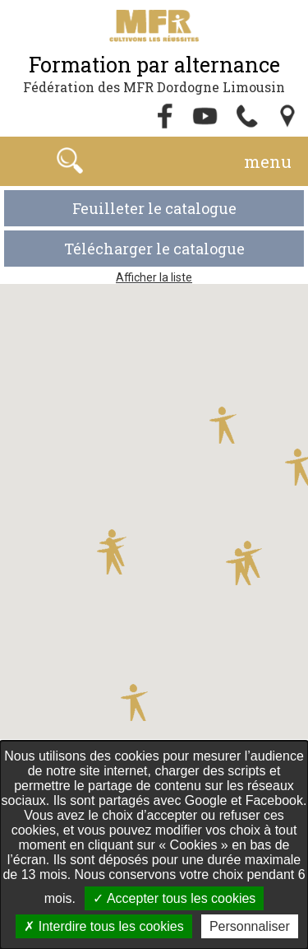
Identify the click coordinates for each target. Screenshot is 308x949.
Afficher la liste (154, 277)
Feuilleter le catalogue (154, 208)
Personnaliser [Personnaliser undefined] (249, 926)
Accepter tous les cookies (174, 898)
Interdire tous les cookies (103, 926)
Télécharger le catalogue (154, 248)
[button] (111, 554)
